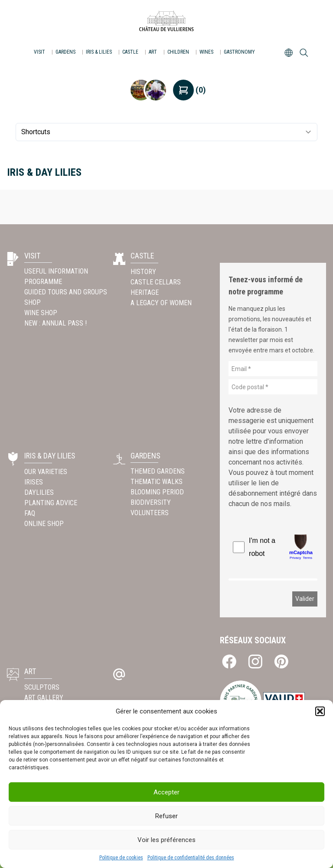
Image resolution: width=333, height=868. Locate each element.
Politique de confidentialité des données (190, 858)
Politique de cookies (121, 858)
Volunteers (150, 513)
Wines (206, 52)
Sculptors (41, 687)
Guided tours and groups (65, 292)
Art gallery (43, 697)
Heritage (145, 292)
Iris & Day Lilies (50, 455)
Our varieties (45, 471)
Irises (33, 482)
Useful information (56, 271)
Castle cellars (156, 282)
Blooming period (157, 492)
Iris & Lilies (99, 52)
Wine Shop (40, 313)
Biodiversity (151, 502)
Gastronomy (239, 52)
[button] (320, 711)
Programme (43, 282)
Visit (39, 52)
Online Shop (44, 523)
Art (153, 52)
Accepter (166, 792)
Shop (32, 302)
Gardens (65, 52)
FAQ (29, 513)
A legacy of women (161, 302)
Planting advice (50, 502)
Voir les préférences (166, 840)
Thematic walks (157, 482)
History (143, 271)
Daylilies (39, 492)
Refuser (166, 816)
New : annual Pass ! (56, 323)
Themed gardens (158, 471)
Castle (130, 52)
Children (178, 52)
